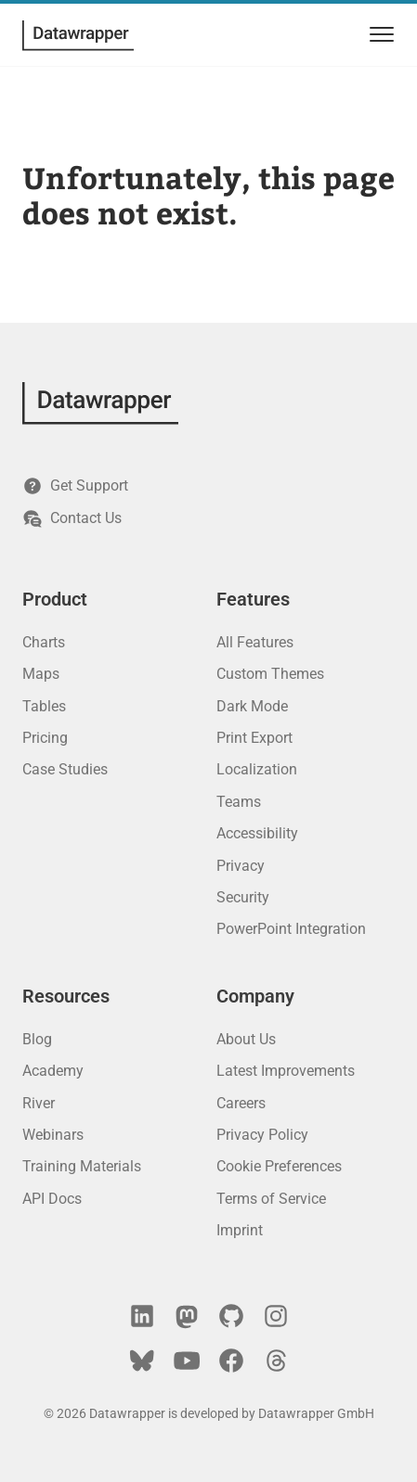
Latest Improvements (285, 1071)
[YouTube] (187, 1360)
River (38, 1103)
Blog (37, 1039)
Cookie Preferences (279, 1166)
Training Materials (81, 1166)
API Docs (52, 1198)
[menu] (378, 35)
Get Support (75, 486)
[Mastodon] (187, 1316)
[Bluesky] (142, 1360)
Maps (40, 674)
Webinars (53, 1134)
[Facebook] (231, 1360)
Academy (53, 1071)
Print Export (254, 738)
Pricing (45, 738)
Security (242, 897)
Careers (241, 1103)
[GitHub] (231, 1316)
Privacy (240, 866)
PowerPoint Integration (291, 929)
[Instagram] (276, 1316)
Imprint (239, 1230)
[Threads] (276, 1360)
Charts (43, 642)
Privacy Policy (262, 1134)
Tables (44, 706)
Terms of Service (271, 1198)
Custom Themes (270, 674)
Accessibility (257, 833)
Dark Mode (252, 706)
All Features (254, 642)
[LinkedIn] (142, 1316)
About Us (246, 1039)
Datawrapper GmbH (316, 1413)
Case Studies (65, 769)
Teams (238, 802)
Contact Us (72, 518)
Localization (256, 769)
